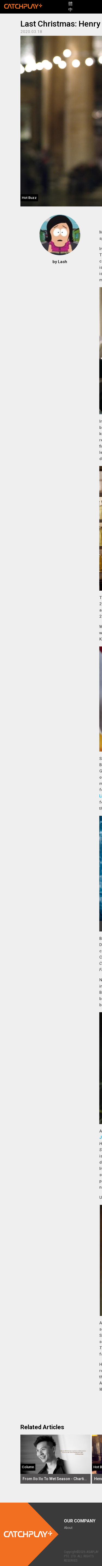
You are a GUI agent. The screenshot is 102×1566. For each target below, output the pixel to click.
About (68, 1528)
